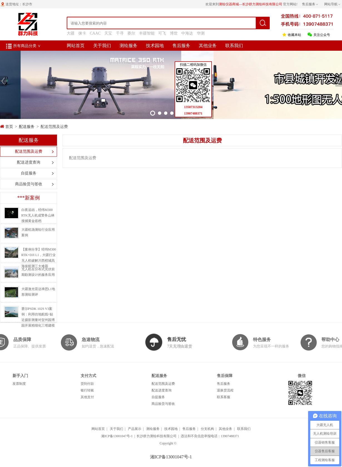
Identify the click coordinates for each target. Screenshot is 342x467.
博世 (174, 33)
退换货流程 (225, 390)
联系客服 (223, 397)
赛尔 (131, 33)
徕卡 (82, 33)
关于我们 (102, 45)
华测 (201, 33)
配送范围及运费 (28, 151)
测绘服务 (128, 45)
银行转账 (87, 390)
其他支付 (87, 397)
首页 (9, 127)
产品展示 (134, 429)
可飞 (162, 33)
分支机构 (207, 429)
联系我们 (234, 45)
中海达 (187, 33)
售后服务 (181, 45)
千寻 (120, 33)
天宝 (108, 33)
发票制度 (19, 384)
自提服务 (28, 173)
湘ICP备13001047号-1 (117, 436)
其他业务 (208, 45)
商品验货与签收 (28, 184)
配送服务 (26, 127)
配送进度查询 (28, 162)
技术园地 (155, 45)
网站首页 (76, 45)
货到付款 (87, 384)
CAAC (95, 33)
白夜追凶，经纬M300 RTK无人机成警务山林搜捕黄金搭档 (37, 215)
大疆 (71, 33)
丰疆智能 (147, 33)
